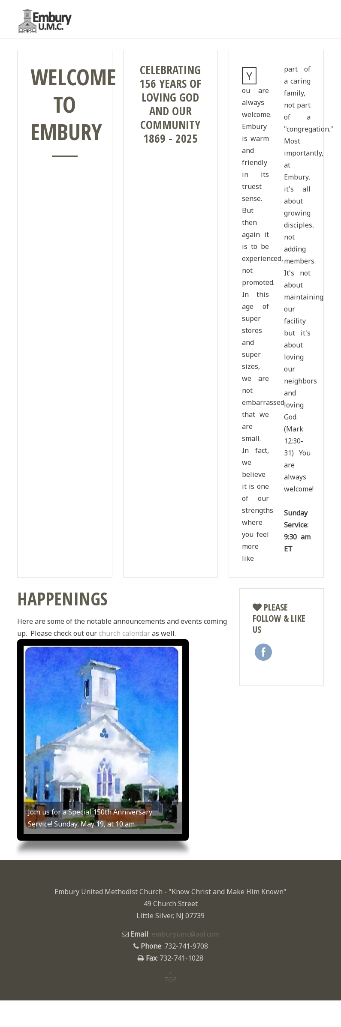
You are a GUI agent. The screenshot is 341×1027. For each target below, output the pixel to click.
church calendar (124, 633)
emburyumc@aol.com (185, 934)
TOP (170, 979)
